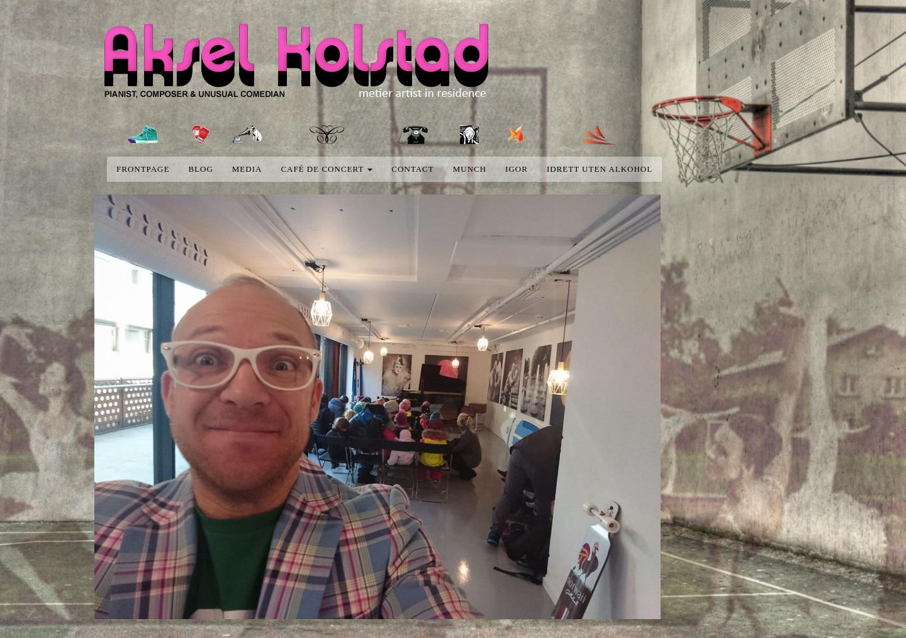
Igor (516, 169)
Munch (469, 169)
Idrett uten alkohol (599, 169)
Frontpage (142, 169)
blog (200, 169)
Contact (412, 169)
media (247, 169)
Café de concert (326, 169)
